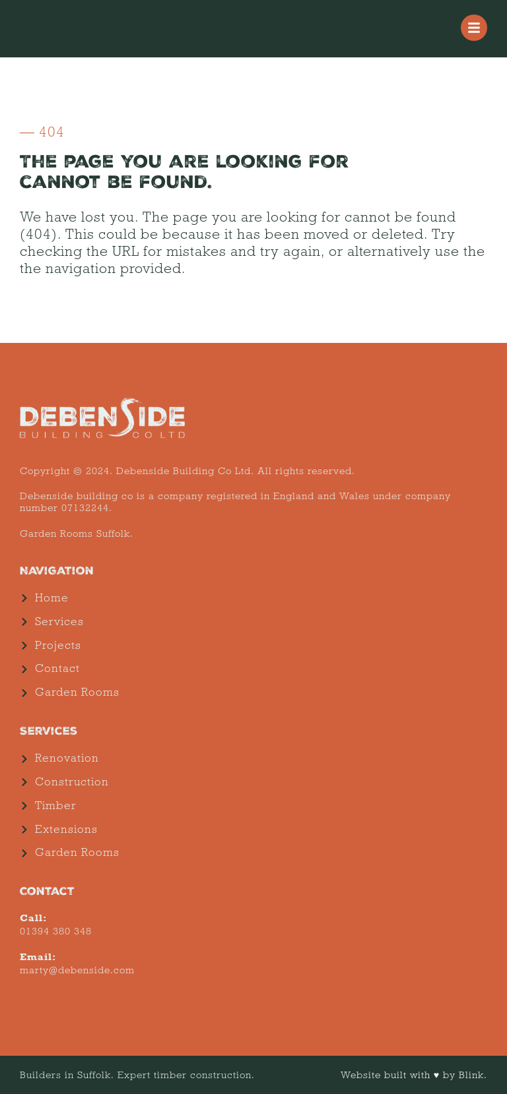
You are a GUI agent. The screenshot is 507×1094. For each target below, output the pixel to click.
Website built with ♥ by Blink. (414, 1075)
